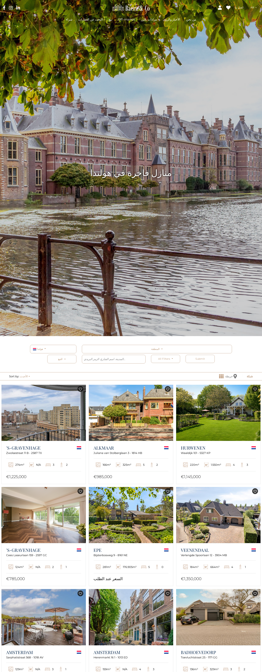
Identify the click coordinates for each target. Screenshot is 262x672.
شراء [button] (69, 19)
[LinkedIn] (18, 7)
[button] (253, 7)
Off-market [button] (126, 19)
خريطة (231, 376)
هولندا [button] (38, 349)
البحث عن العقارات (90, 19)
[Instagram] (11, 7)
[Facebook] (4, 7)
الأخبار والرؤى (171, 19)
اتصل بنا (239, 7)
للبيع (60, 359)
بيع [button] (110, 19)
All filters (164, 358)
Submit (200, 358)
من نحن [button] (191, 19)
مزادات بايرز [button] (149, 19)
